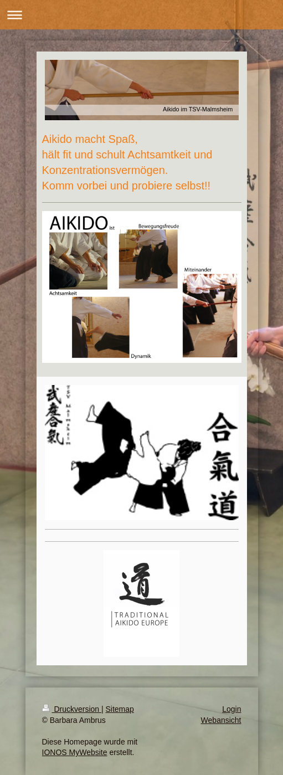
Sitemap (120, 709)
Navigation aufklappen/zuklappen (141, 15)
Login (231, 709)
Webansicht (221, 720)
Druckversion (71, 709)
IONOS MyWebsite (74, 752)
